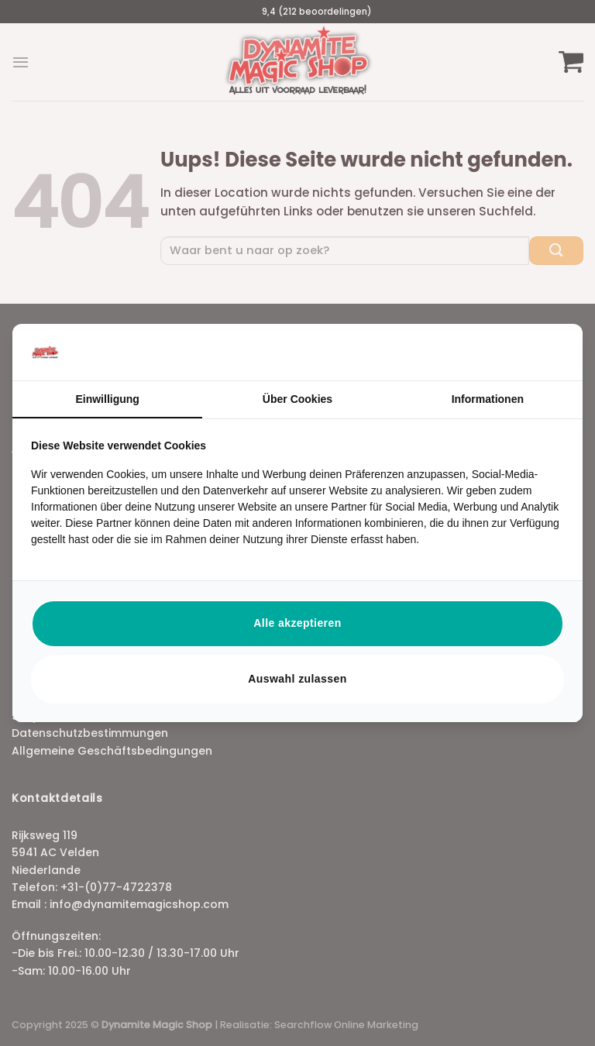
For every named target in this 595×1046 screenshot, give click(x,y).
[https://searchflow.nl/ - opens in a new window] (544, 351)
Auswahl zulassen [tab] (297, 679)
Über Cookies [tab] (297, 399)
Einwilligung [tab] (107, 399)
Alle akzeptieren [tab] (297, 623)
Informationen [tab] (488, 399)
